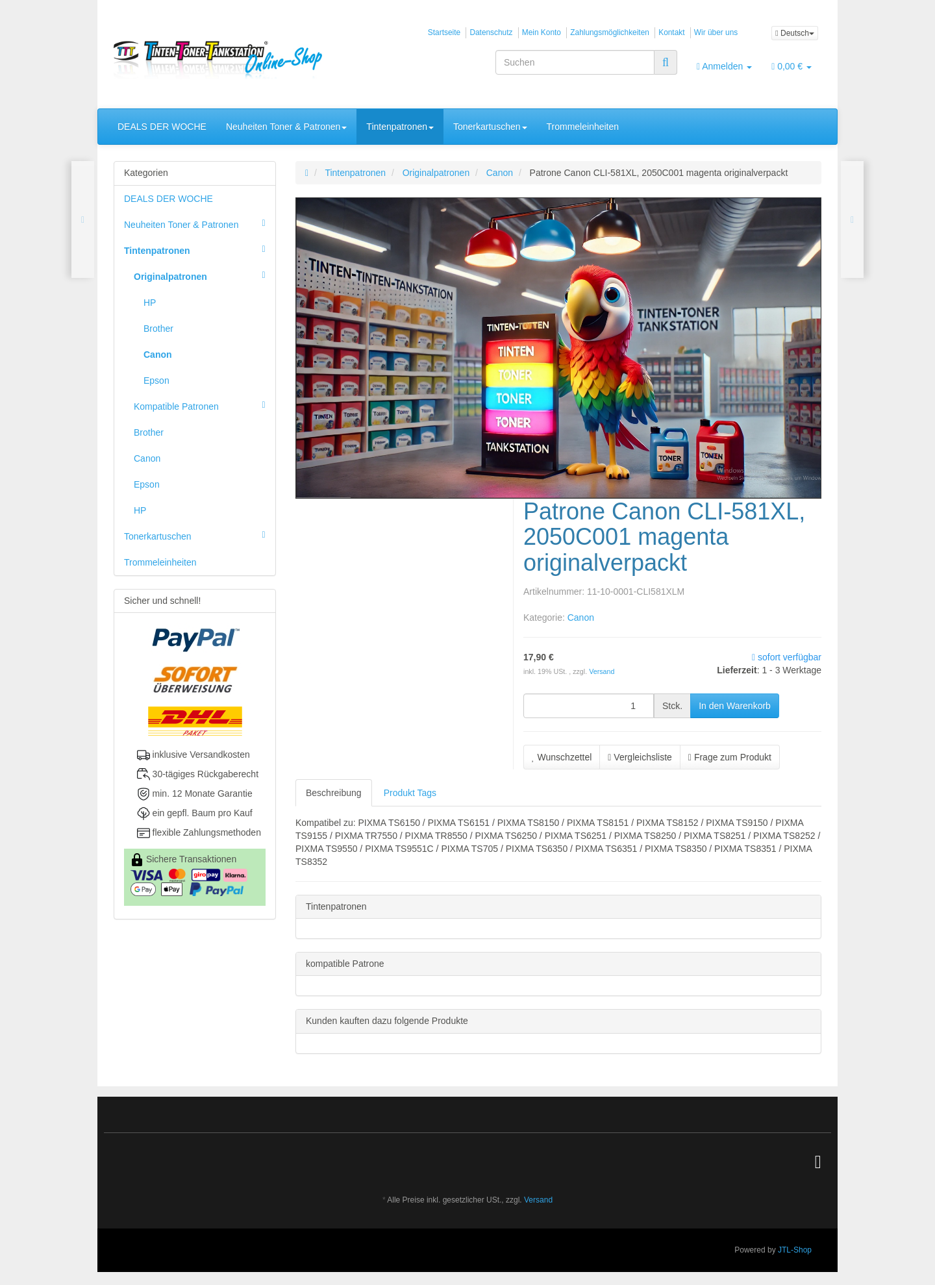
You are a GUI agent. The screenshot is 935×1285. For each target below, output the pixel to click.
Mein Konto (541, 32)
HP (149, 302)
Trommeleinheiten (583, 126)
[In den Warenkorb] (734, 705)
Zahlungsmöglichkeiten (609, 32)
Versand (601, 671)
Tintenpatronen (400, 126)
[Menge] (588, 705)
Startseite (444, 32)
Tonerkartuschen (490, 126)
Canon (580, 617)
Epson (156, 380)
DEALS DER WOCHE (162, 126)
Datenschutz (490, 32)
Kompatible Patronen (204, 405)
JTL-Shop (795, 1249)
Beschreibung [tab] (334, 793)
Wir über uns (716, 32)
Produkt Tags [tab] (410, 793)
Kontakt (671, 32)
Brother (158, 328)
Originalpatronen (204, 275)
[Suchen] (574, 62)
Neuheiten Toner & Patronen (286, 126)
